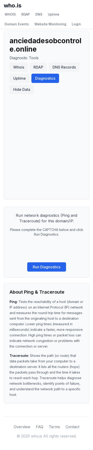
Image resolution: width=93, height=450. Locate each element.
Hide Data (21, 89)
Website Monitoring (50, 24)
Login (76, 24)
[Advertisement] (46, 144)
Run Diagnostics (46, 267)
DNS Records (64, 67)
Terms (54, 426)
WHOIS (10, 14)
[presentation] (46, 249)
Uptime (53, 14)
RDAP (25, 14)
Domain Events (17, 24)
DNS (38, 14)
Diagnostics (45, 78)
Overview (22, 426)
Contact (72, 426)
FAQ (39, 426)
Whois (18, 67)
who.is (12, 5)
